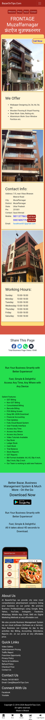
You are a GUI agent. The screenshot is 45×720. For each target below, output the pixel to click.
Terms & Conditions (10, 661)
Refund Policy (7, 664)
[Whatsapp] (25, 346)
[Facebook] (14, 346)
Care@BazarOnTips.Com (18, 682)
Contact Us (6, 670)
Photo (19, 12)
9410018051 (13, 679)
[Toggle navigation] (39, 3)
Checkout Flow (8, 667)
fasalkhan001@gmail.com (24, 223)
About (26, 12)
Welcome (11, 12)
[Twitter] (19, 346)
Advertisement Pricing (11, 649)
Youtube (5, 695)
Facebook (6, 692)
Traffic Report (7, 652)
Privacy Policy (8, 658)
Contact (33, 12)
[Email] (31, 346)
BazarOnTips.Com (11, 3)
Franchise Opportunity (11, 655)
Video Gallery (7, 647)
